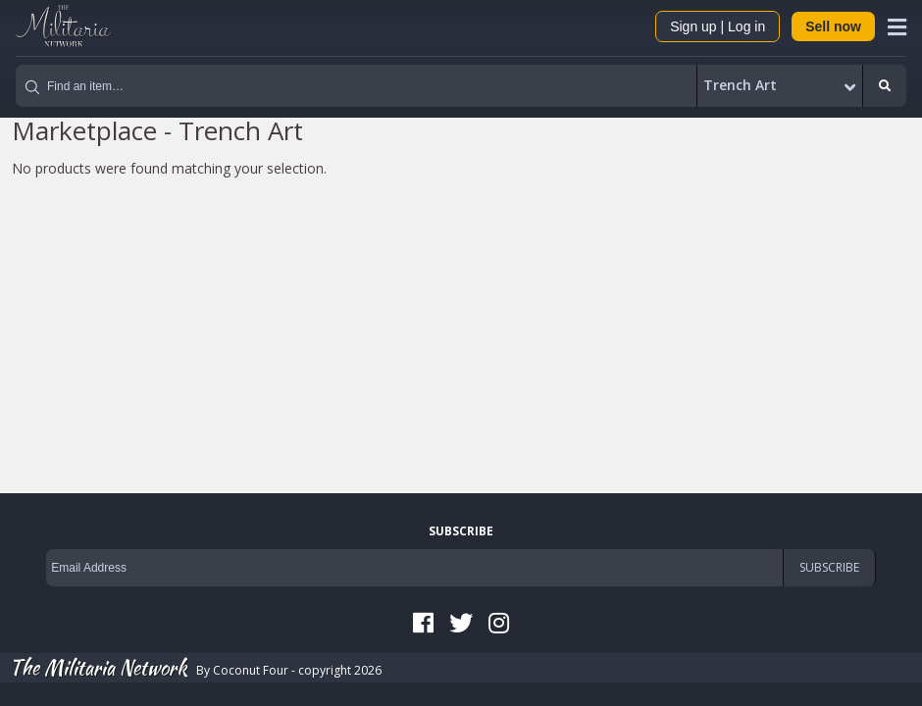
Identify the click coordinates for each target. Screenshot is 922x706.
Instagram (498, 622)
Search (885, 86)
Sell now (833, 26)
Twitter (461, 622)
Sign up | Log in (717, 26)
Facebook (423, 622)
